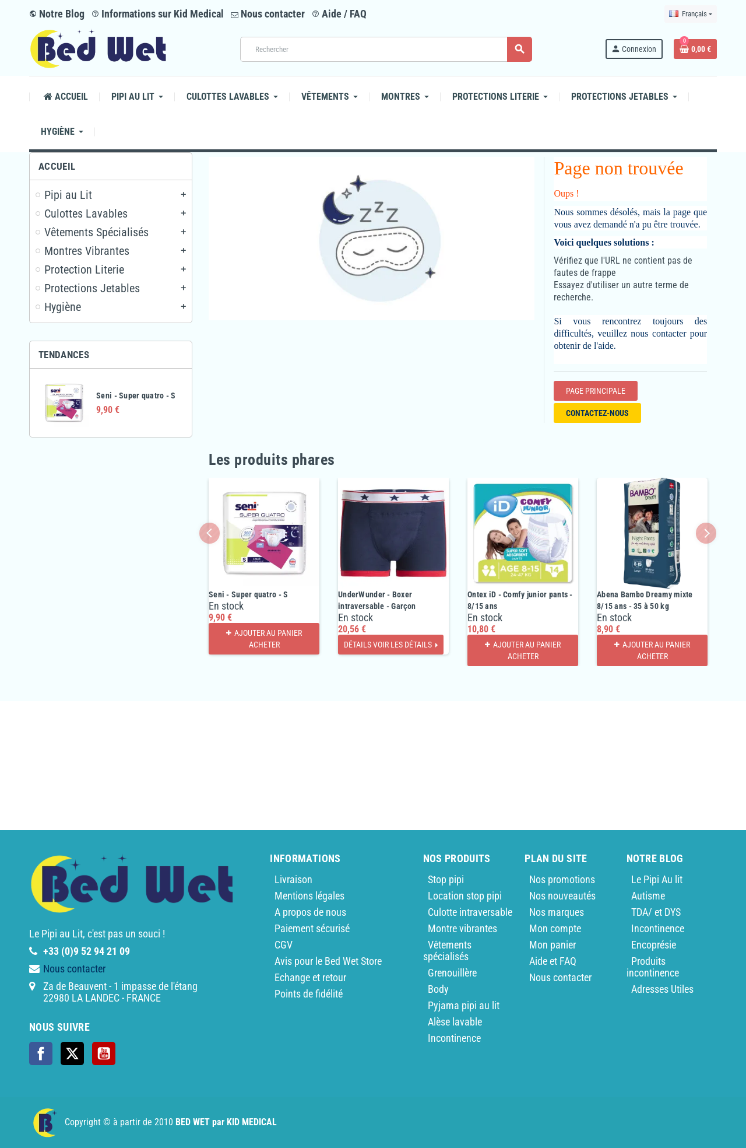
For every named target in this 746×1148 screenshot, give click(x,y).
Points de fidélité (309, 994)
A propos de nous (310, 912)
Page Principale (595, 391)
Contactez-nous (597, 413)
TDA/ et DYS (656, 912)
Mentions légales (309, 896)
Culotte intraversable (470, 912)
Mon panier (552, 945)
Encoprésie (653, 945)
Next (706, 533)
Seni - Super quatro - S (135, 395)
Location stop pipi (465, 896)
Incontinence (454, 1038)
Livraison (293, 879)
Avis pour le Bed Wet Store (328, 961)
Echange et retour (310, 977)
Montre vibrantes (462, 928)
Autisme (648, 896)
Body (438, 989)
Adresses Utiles (662, 989)
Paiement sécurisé (312, 928)
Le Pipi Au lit (656, 879)
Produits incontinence (653, 967)
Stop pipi (446, 879)
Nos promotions (562, 879)
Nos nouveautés (562, 896)
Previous (209, 533)
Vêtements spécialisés (447, 951)
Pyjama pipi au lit (463, 1005)
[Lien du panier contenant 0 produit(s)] (695, 49)
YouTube (103, 1053)
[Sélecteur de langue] (690, 14)
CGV (284, 945)
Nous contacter (268, 14)
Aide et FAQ (552, 961)
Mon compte (555, 928)
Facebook (40, 1053)
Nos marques (556, 912)
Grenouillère (452, 973)
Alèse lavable (455, 1022)
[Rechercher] (386, 49)
